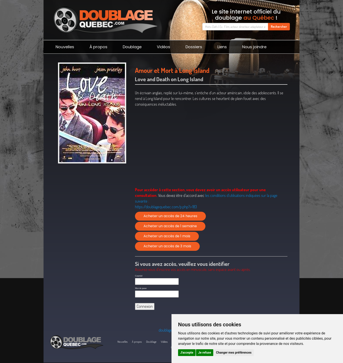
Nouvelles (65, 47)
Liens (222, 47)
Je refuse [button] (204, 352)
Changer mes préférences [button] (234, 352)
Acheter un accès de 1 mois (167, 236)
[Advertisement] (92, 199)
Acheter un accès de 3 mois (167, 246)
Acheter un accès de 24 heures (170, 215)
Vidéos (163, 47)
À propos (98, 47)
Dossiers (194, 47)
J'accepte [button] (186, 352)
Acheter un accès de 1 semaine (170, 226)
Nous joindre (254, 47)
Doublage (132, 47)
